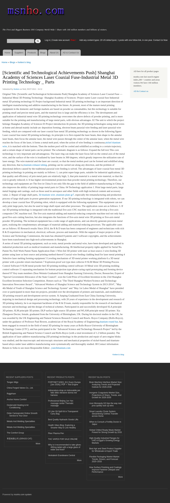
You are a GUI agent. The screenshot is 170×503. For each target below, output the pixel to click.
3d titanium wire (47, 194)
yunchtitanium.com (60, 348)
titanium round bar (109, 321)
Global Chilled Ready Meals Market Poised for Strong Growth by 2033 (105, 431)
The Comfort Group (15, 433)
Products (32, 52)
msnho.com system (23, 494)
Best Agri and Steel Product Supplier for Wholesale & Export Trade (105, 449)
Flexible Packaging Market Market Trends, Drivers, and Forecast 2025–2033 (104, 459)
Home (7, 52)
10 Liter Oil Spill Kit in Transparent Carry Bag (63, 412)
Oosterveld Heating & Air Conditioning (18, 406)
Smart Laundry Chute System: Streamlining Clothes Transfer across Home (103, 413)
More (38, 443)
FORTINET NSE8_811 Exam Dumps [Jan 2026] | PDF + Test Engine (64, 383)
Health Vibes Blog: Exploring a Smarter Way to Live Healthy (62, 426)
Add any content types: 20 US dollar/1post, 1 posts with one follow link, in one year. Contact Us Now (123, 40)
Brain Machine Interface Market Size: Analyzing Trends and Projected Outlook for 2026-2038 (105, 384)
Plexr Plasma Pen (56, 433)
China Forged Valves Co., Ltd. (20, 388)
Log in (47, 40)
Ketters (16, 89)
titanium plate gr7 (65, 194)
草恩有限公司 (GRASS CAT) (19, 438)
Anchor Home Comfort (17, 399)
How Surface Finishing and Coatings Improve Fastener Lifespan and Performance (105, 469)
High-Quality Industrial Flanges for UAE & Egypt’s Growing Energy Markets (104, 440)
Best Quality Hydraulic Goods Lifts (63, 419)
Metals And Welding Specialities (21, 421)
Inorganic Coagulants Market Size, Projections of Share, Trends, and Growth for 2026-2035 (105, 395)
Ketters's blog (24, 62)
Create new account (61, 40)
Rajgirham (11, 394)
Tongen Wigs (12, 382)
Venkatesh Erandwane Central (61, 455)
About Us (54, 52)
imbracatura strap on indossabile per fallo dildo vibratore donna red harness (64, 392)
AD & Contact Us (71, 52)
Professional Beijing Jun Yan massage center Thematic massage (61, 403)
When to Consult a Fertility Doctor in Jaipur (105, 423)
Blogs (43, 52)
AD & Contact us (140, 91)
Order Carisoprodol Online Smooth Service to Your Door (22, 414)
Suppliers (18, 52)
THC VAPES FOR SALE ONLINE (63, 439)
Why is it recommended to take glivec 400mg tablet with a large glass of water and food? (64, 447)
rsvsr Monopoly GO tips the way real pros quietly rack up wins (105, 404)
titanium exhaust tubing (35, 165)
